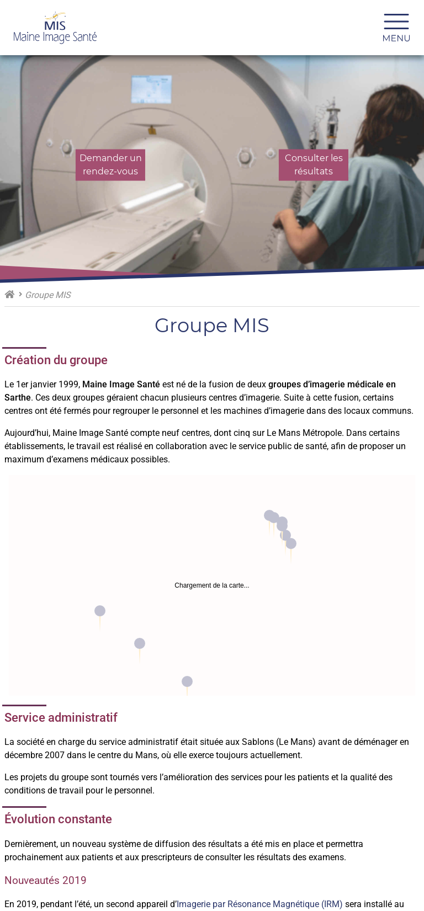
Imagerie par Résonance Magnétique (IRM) (260, 904)
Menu (400, 28)
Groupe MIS (48, 295)
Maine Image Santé (9, 294)
